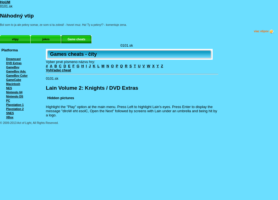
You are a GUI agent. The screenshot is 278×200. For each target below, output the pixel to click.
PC (8, 100)
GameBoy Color (17, 75)
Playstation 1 (15, 104)
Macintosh (13, 84)
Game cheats (76, 39)
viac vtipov (264, 31)
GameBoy (12, 67)
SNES (10, 113)
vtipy (15, 39)
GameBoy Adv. (16, 71)
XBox (9, 117)
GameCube (13, 79)
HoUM (5, 2)
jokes (45, 39)
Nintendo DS (14, 96)
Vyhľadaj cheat (58, 70)
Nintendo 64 (14, 92)
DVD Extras (14, 63)
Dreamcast (13, 59)
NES (9, 88)
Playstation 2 (15, 109)
